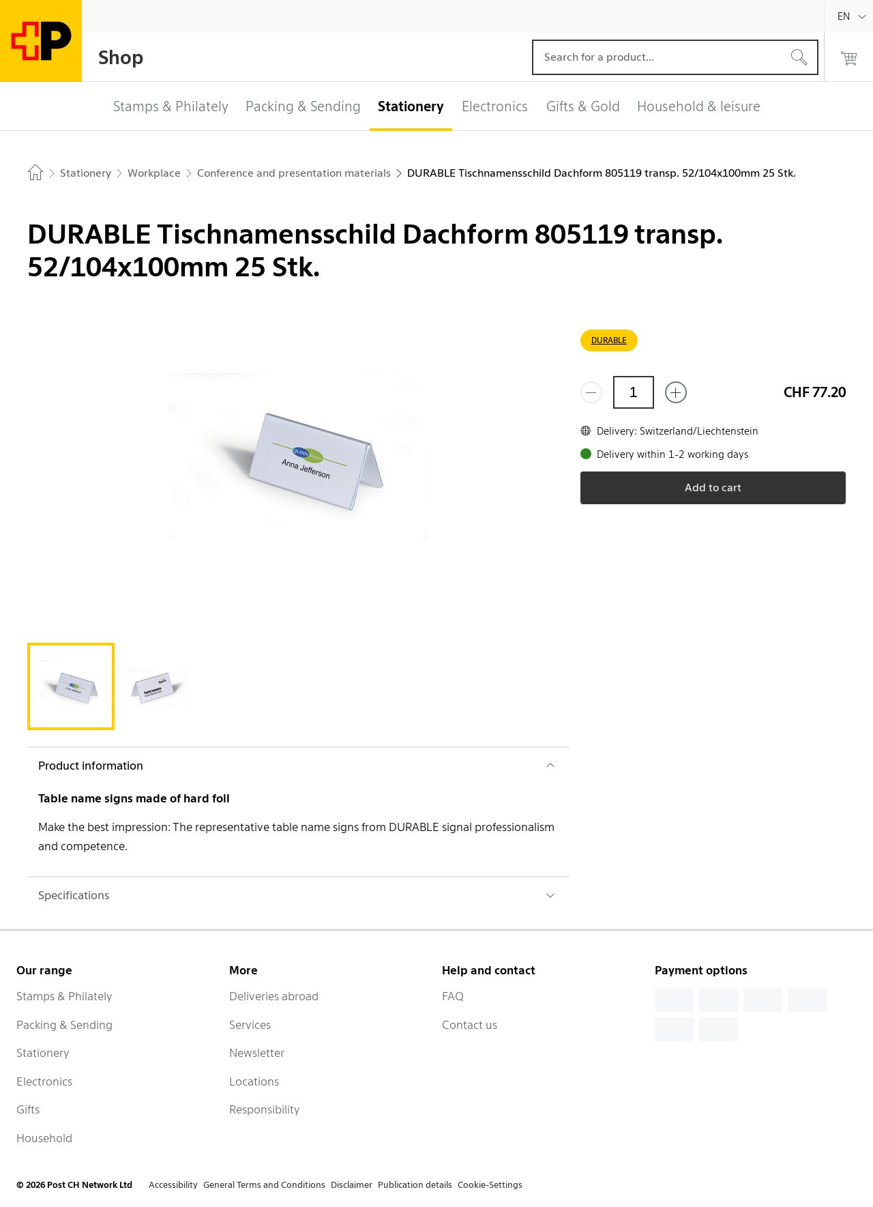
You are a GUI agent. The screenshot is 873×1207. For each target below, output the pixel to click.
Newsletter (256, 1053)
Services (250, 1025)
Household (44, 1138)
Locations (254, 1081)
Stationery (43, 1053)
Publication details (415, 1185)
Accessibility (173, 1185)
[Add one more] (676, 392)
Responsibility (264, 1109)
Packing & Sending (64, 1025)
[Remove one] (591, 392)
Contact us (469, 1025)
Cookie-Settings (490, 1185)
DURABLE (609, 340)
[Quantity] (633, 392)
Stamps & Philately (64, 996)
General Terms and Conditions (264, 1185)
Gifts (28, 1109)
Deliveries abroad (274, 996)
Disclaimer (351, 1185)
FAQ (453, 996)
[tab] (71, 686)
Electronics (44, 1081)
